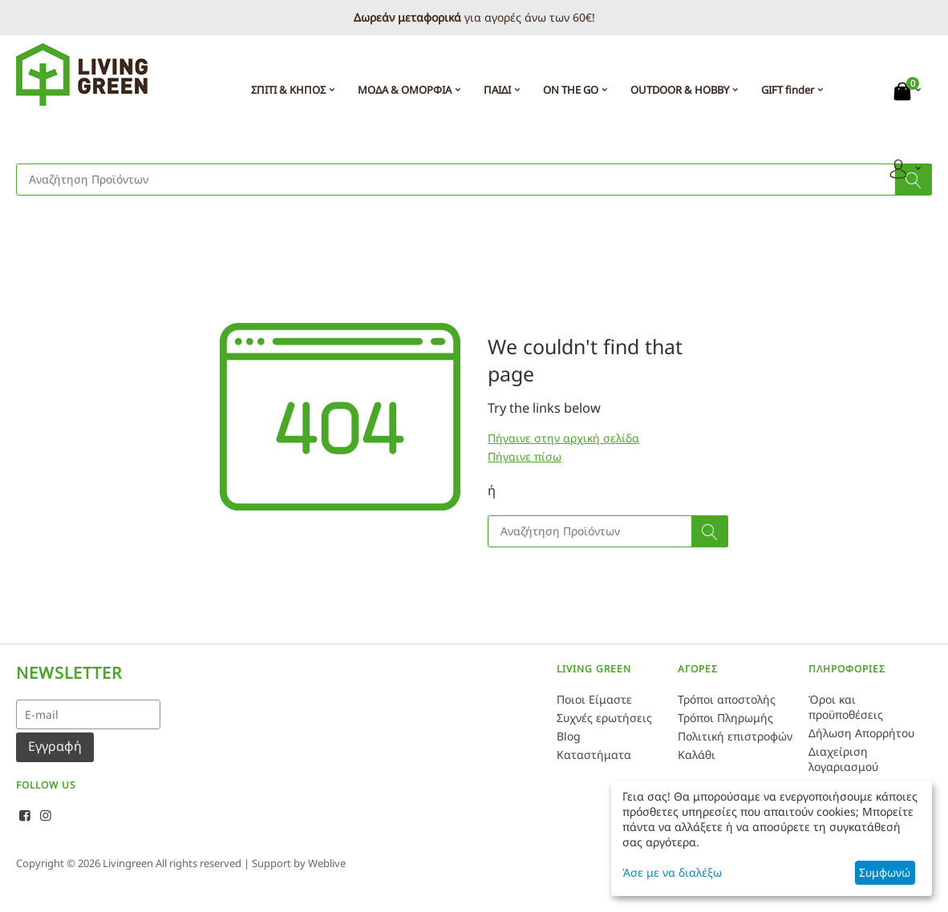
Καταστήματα (594, 754)
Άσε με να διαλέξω (672, 872)
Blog (569, 736)
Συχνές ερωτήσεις (604, 717)
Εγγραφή (55, 746)
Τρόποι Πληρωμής (725, 717)
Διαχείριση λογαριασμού (843, 759)
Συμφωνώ (884, 872)
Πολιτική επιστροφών (735, 736)
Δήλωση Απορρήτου (861, 732)
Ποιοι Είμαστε (594, 699)
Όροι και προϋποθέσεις (845, 707)
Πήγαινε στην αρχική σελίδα (563, 438)
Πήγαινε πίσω (524, 456)
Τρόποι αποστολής (727, 699)
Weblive (327, 863)
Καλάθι (696, 754)
